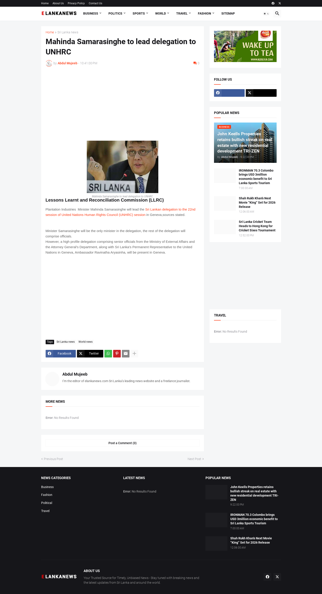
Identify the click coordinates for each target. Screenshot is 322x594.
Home (45, 3)
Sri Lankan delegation (161, 209)
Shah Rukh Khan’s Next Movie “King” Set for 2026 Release (257, 202)
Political (46, 503)
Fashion (204, 13)
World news (85, 341)
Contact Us (95, 3)
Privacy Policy (76, 3)
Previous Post (53, 459)
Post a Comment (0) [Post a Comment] (122, 443)
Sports (139, 13)
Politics (115, 13)
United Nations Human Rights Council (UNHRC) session (103, 215)
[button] (266, 13)
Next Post (194, 459)
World (160, 13)
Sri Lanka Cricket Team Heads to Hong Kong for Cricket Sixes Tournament (257, 226)
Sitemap (228, 13)
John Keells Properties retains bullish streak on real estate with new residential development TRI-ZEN (254, 493)
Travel (182, 13)
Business (90, 13)
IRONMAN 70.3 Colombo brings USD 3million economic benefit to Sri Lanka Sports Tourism (256, 177)
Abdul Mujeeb (74, 374)
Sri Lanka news (67, 32)
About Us (58, 3)
